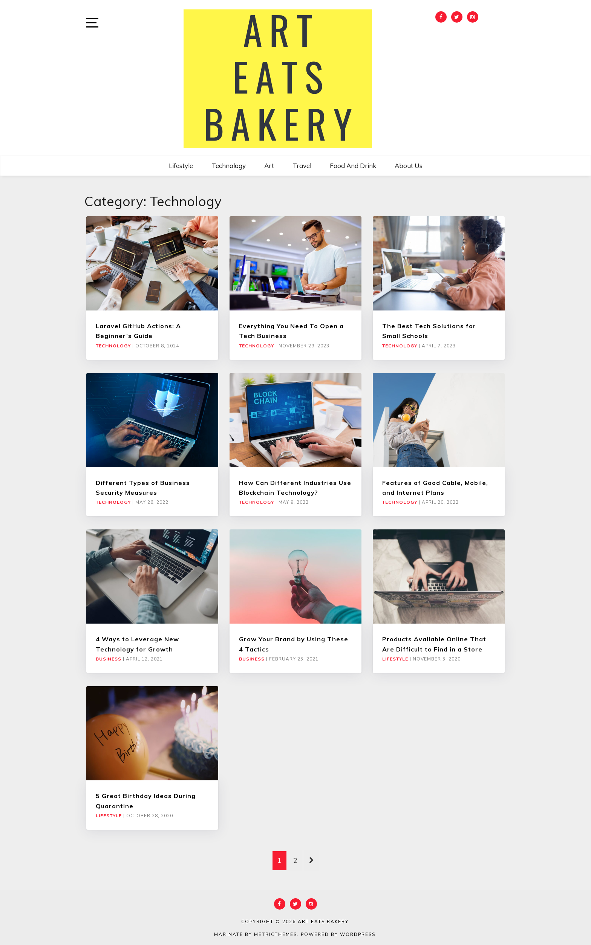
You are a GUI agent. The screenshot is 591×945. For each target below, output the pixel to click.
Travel (301, 166)
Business (108, 659)
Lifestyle (181, 166)
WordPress (357, 934)
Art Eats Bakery (323, 922)
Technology (228, 166)
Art (269, 166)
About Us (409, 166)
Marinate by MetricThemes (255, 934)
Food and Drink (353, 166)
